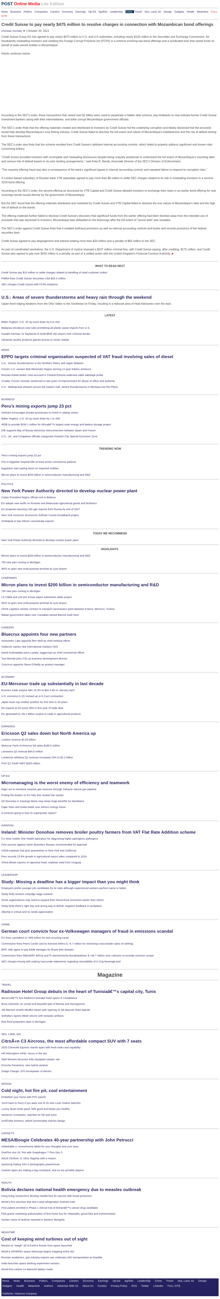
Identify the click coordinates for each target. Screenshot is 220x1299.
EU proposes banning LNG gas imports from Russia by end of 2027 (40, 509)
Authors (48, 1286)
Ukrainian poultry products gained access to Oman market (35, 339)
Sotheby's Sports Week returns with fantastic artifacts (32, 1015)
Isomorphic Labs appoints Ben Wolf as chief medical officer (35, 640)
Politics (28, 11)
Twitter (145, 1286)
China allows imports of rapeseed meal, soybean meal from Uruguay (41, 862)
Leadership (116, 11)
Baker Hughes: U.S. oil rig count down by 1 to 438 (30, 418)
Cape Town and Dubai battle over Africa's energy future (33, 807)
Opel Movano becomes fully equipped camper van (30, 1059)
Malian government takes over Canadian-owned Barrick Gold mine (40, 615)
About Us (88, 1286)
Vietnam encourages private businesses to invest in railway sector (39, 412)
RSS (134, 1286)
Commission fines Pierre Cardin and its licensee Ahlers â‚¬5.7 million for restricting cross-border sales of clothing (67, 943)
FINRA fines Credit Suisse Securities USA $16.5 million (33, 278)
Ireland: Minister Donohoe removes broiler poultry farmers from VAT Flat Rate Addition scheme (98, 832)
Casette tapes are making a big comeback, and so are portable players (42, 1170)
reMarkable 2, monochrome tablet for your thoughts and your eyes (40, 1146)
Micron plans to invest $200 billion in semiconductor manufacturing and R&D (45, 474)
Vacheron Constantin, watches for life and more (29, 1114)
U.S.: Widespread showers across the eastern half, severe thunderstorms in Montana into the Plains (59, 387)
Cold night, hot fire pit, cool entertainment (44, 1090)
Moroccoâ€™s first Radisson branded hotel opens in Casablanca (39, 998)
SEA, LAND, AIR (11, 1034)
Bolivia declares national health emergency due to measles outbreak (71, 1189)
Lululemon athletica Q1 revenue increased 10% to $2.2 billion (37, 757)
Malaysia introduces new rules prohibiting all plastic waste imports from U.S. (45, 327)
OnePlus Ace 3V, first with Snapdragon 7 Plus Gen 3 (32, 1152)
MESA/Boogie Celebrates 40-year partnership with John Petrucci (67, 1140)
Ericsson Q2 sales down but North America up (48, 733)
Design (168, 11)
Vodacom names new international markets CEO (29, 646)
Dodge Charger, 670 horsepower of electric (26, 1071)
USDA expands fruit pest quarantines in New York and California (38, 850)
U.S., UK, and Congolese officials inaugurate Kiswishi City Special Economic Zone (49, 436)
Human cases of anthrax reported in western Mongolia (33, 1219)
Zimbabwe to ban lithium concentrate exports (27, 521)
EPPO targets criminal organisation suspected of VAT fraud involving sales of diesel (87, 356)
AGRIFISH (7, 825)
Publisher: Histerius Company (19, 1293)
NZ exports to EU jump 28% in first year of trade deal (32, 708)
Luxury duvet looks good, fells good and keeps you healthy (35, 1109)
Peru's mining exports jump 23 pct (36, 406)
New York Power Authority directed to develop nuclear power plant (69, 490)
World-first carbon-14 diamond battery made (27, 1269)
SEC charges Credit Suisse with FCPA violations (29, 284)
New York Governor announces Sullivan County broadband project (40, 515)
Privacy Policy (119, 1286)
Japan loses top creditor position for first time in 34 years (34, 702)
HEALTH (6, 1182)
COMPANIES (9, 577)
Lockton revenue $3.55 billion (18, 739)
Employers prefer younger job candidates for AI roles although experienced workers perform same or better (63, 888)
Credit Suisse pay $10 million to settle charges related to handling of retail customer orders (54, 272)
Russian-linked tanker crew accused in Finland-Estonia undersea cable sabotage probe (52, 375)
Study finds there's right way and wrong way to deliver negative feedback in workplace (51, 906)
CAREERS (7, 627)
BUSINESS (7, 399)
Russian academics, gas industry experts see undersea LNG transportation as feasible (51, 1257)
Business (15, 11)
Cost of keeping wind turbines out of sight (44, 1239)
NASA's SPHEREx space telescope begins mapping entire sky (37, 1251)
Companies (41, 11)
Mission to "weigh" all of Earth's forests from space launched (36, 1245)
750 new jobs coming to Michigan (20, 562)
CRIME (5, 924)
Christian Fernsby (13, 31)
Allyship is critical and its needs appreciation (27, 911)
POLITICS (7, 484)
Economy (67, 11)
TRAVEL (6, 984)
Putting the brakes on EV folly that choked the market (32, 795)
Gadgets (179, 11)
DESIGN (6, 1083)
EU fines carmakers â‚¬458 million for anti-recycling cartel (35, 937)
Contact (102, 1286)
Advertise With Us (67, 1286)
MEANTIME (8, 1232)
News (4, 11)
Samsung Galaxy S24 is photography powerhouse (30, 1164)
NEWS (5, 350)
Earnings (80, 11)
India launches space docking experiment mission (30, 1263)
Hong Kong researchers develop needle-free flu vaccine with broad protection (46, 1196)
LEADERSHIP (9, 874)
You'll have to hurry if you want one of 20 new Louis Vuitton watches (41, 1103)
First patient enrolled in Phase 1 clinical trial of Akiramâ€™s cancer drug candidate (49, 1207)
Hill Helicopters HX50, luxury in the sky (24, 1053)
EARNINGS (8, 726)
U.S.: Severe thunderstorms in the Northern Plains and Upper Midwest (42, 363)
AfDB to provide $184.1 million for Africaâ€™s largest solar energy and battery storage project (56, 424)
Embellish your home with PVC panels (23, 1097)
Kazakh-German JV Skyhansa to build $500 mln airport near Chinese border (45, 333)
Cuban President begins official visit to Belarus (28, 497)
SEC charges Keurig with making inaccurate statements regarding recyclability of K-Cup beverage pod (60, 961)
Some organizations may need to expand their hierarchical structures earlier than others (52, 900)
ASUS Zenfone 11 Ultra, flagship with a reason (28, 1158)
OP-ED (5, 776)
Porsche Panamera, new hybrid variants (24, 1065)
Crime (128, 11)
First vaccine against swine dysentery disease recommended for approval (44, 844)
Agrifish (102, 11)
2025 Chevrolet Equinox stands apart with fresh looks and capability (40, 1047)
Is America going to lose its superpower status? (29, 813)
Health (191, 11)
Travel (138, 11)
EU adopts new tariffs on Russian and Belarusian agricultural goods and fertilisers (49, 503)
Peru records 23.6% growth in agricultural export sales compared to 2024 (44, 856)
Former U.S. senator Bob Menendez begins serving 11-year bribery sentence (46, 369)
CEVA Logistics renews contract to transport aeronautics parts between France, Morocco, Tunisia (58, 609)
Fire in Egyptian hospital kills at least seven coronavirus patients (38, 461)
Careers (55, 11)
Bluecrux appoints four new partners (38, 634)
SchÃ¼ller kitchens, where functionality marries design (33, 1120)
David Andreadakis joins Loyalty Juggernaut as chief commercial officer (43, 652)
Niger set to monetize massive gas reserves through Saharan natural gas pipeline (48, 789)
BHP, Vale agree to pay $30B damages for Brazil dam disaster (37, 949)
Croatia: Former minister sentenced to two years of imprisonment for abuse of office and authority (58, 381)
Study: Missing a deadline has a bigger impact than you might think (70, 881)
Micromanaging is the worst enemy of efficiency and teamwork (65, 782)
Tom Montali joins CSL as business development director (34, 658)
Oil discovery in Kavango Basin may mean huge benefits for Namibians (42, 801)
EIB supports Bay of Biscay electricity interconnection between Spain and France (48, 430)
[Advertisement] (27, 77)
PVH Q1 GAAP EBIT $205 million (20, 763)
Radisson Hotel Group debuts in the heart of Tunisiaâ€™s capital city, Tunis (78, 991)
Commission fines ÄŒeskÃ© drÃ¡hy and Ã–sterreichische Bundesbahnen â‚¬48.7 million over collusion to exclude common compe (77, 955)
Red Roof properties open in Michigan (23, 1021)
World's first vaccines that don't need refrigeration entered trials (38, 1201)
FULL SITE (173, 1286)
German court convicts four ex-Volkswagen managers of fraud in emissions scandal (87, 931)
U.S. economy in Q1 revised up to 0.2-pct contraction (32, 696)
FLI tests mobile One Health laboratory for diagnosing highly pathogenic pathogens (49, 838)
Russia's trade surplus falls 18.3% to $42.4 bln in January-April (38, 690)
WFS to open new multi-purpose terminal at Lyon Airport (34, 568)
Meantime (202, 11)
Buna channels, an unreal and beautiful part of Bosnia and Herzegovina (43, 1004)
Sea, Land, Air (153, 11)
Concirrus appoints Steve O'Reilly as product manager (33, 664)
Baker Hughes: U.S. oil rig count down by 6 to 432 (30, 322)
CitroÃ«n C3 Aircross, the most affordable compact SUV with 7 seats (71, 1041)
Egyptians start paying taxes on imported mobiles (30, 468)
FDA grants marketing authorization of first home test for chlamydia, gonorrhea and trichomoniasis (58, 1213)
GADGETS (7, 1133)
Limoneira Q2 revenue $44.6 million (22, 751)
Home (5, 1280)
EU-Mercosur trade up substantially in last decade (52, 683)
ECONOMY (8, 677)
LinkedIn (158, 1286)
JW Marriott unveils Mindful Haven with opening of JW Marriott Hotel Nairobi (45, 1009)
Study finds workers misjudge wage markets (27, 894)
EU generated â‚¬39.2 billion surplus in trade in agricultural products (41, 714)
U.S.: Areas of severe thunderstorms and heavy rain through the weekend (76, 297)
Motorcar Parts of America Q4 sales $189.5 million (30, 745)
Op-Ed (92, 11)
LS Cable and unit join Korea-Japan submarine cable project (36, 597)
